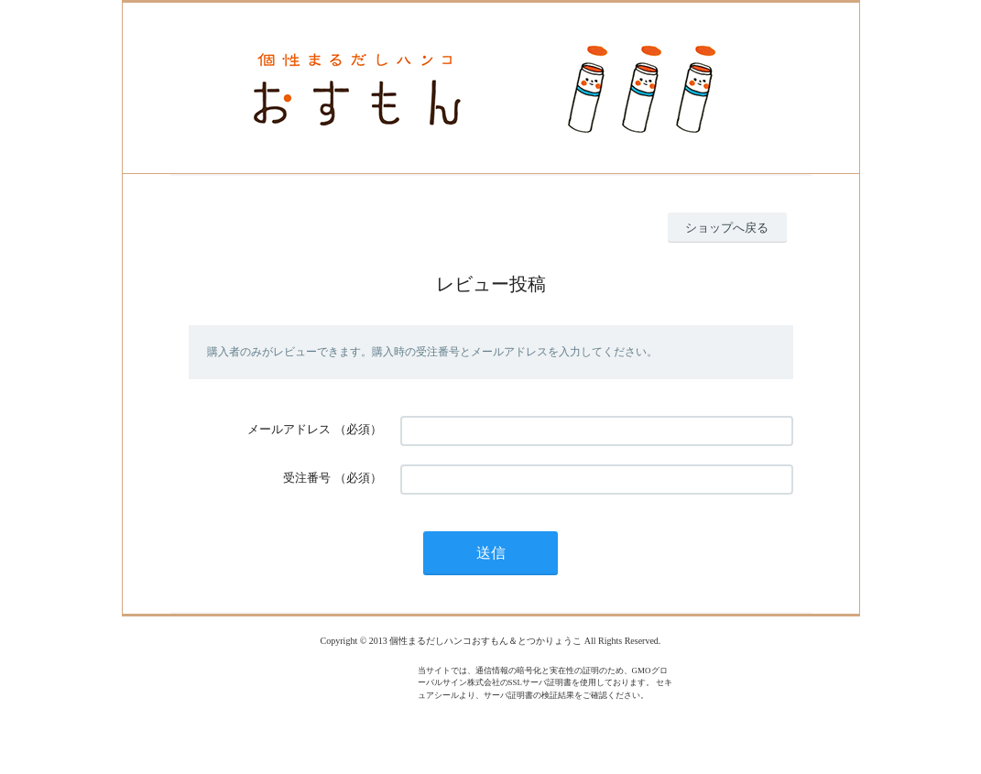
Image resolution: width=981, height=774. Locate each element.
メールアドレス (289, 429)
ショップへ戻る (726, 227)
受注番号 (307, 478)
